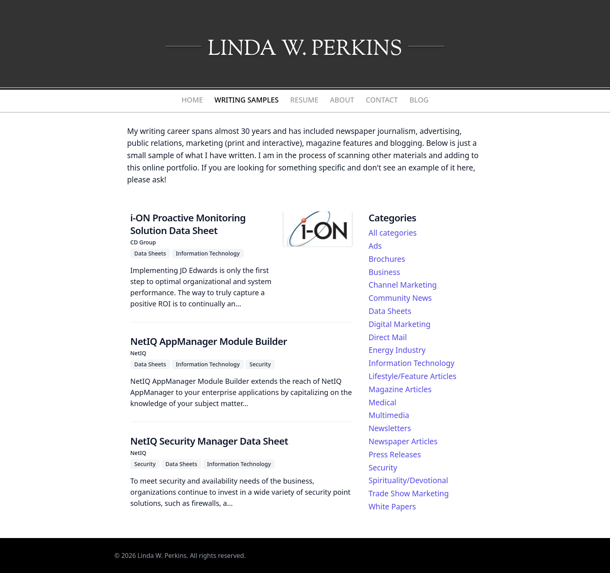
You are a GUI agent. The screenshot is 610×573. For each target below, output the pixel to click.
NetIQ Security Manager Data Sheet (209, 440)
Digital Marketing (399, 324)
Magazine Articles (400, 389)
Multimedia (389, 415)
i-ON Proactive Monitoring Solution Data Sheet (187, 224)
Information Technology (411, 363)
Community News (400, 297)
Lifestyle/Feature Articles (412, 376)
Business (384, 272)
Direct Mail (388, 337)
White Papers (392, 506)
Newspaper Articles (403, 441)
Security (383, 467)
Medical (382, 402)
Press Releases (395, 454)
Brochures (387, 259)
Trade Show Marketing (409, 493)
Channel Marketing (403, 284)
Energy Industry (397, 350)
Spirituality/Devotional (408, 480)
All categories (393, 232)
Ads (375, 245)
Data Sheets (390, 311)
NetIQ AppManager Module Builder (208, 341)
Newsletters (390, 428)
